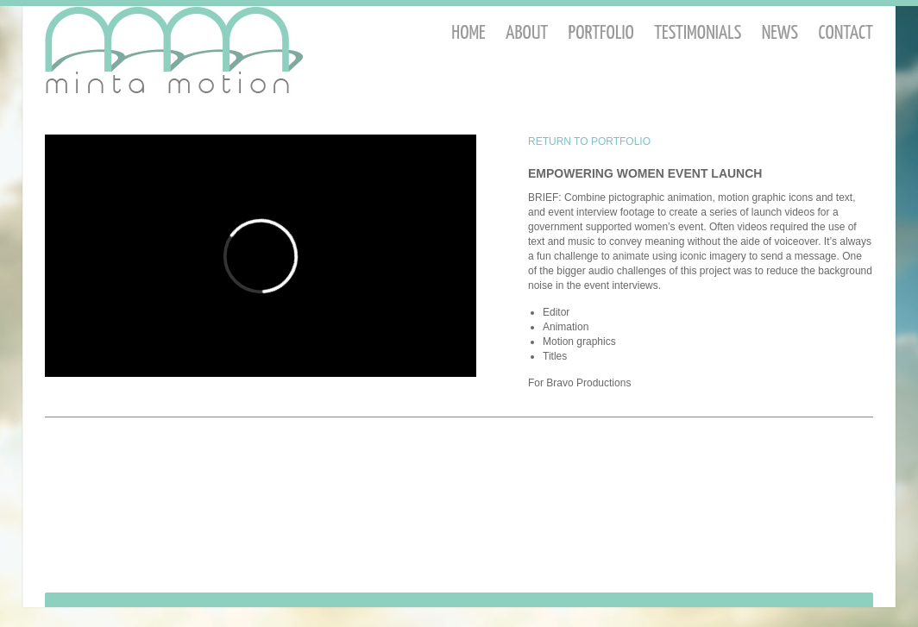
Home (468, 33)
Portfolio (601, 33)
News (780, 33)
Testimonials (697, 33)
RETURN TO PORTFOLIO (589, 141)
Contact (845, 33)
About (527, 33)
